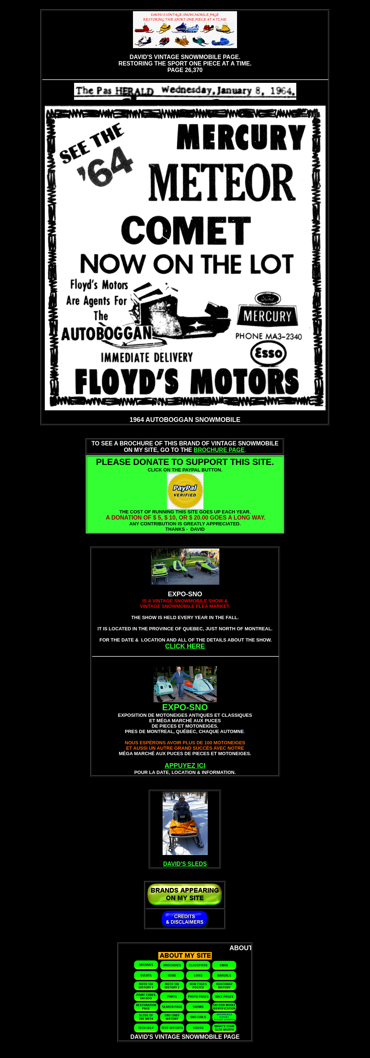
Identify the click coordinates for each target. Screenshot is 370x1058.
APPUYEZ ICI (184, 765)
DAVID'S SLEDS (185, 864)
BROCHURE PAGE (219, 450)
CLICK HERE (185, 646)
